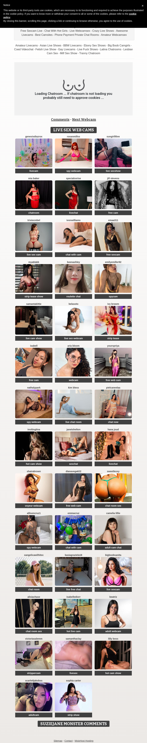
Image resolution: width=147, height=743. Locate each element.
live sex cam (34, 254)
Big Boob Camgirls (119, 45)
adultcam (34, 715)
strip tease (113, 338)
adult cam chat (113, 547)
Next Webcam (84, 119)
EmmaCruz (73, 513)
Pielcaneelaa (113, 387)
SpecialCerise (73, 178)
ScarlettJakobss (33, 680)
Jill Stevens (113, 178)
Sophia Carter (73, 680)
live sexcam (113, 589)
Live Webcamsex (80, 30)
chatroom (33, 212)
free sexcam (113, 254)
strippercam (34, 673)
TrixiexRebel (34, 220)
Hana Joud (113, 429)
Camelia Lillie (113, 513)
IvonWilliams (73, 220)
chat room (34, 589)
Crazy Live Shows (103, 30)
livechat (73, 212)
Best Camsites (44, 34)
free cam (113, 212)
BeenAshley (73, 262)
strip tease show (33, 296)
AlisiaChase (34, 597)
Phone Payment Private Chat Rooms (77, 34)
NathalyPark (34, 387)
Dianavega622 (73, 471)
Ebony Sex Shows (95, 45)
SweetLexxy (113, 471)
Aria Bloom (74, 345)
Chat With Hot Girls (56, 30)
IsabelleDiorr (73, 597)
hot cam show (34, 464)
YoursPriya (113, 345)
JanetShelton (73, 429)
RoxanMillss (73, 136)
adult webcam (113, 631)
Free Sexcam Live (31, 30)
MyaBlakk (33, 262)
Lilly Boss (113, 638)
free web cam (113, 380)
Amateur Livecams (26, 45)
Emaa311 (113, 220)
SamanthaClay (73, 638)
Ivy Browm (113, 304)
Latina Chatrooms (110, 49)
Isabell (34, 345)
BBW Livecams (72, 45)
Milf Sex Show (68, 53)
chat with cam (73, 254)
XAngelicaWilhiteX (33, 555)
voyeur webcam (34, 505)
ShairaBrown (34, 471)
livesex (74, 673)
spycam (113, 296)
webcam (73, 380)
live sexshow (113, 171)
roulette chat (73, 296)
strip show (73, 715)
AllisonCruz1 (34, 513)
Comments (60, 119)
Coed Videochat (23, 49)
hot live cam (73, 631)
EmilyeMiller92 (113, 262)
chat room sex (113, 505)
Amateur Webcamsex (114, 34)
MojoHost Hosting (84, 740)
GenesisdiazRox (33, 136)
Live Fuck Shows (87, 49)
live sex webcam (73, 338)
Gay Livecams (66, 49)
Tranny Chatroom (89, 53)
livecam (33, 171)
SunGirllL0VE (113, 136)
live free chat (73, 589)
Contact (68, 740)
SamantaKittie (33, 304)
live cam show (34, 338)
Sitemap (58, 740)
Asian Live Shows (50, 45)
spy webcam (73, 171)
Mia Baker (33, 178)
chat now (113, 422)
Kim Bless (73, 387)
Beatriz (113, 597)
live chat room (74, 422)
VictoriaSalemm (33, 638)
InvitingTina (34, 429)
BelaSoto (73, 304)
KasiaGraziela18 (73, 555)
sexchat (73, 464)
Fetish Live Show (45, 49)
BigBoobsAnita (113, 555)
